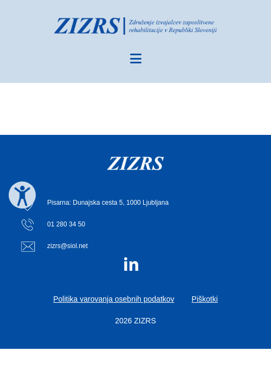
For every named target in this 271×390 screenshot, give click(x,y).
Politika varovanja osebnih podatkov (113, 299)
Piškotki (205, 299)
